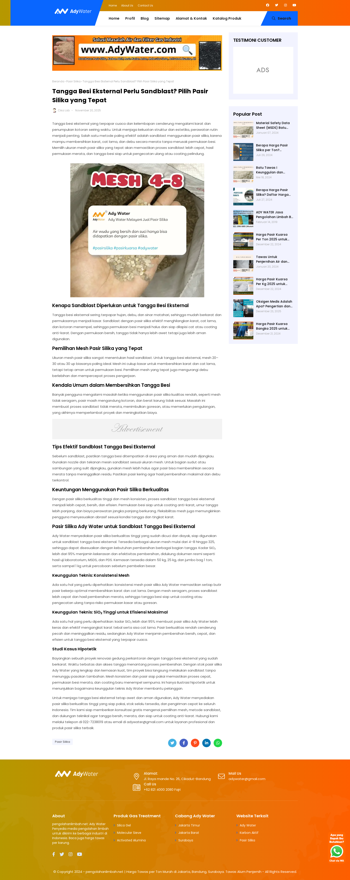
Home (113, 5)
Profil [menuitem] (130, 18)
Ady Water (248, 825)
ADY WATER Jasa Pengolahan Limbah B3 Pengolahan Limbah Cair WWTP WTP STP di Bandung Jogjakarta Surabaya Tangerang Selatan (274, 214)
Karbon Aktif (249, 832)
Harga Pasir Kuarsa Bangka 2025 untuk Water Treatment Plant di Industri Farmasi (272, 326)
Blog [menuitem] (145, 18)
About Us (127, 5)
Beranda (58, 81)
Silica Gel (124, 825)
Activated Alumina (131, 840)
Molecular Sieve (129, 832)
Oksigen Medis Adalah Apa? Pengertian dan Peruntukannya (274, 304)
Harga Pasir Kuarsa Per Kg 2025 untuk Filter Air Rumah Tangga (272, 281)
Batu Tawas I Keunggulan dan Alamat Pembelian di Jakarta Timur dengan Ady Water (274, 170)
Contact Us (145, 5)
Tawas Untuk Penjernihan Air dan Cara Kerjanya (271, 259)
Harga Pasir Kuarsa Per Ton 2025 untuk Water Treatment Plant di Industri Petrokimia (272, 237)
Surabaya (185, 840)
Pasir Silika (73, 81)
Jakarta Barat (188, 832)
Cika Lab (64, 110)
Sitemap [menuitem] (162, 18)
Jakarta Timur (189, 825)
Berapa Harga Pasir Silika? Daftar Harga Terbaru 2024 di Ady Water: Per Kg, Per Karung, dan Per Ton (272, 192)
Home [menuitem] (114, 18)
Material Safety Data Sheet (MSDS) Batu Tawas (273, 125)
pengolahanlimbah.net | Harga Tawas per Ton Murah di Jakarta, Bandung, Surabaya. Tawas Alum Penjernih (173, 871)
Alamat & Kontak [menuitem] (191, 18)
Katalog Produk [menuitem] (227, 18)
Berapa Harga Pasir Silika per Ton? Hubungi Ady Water (272, 147)
